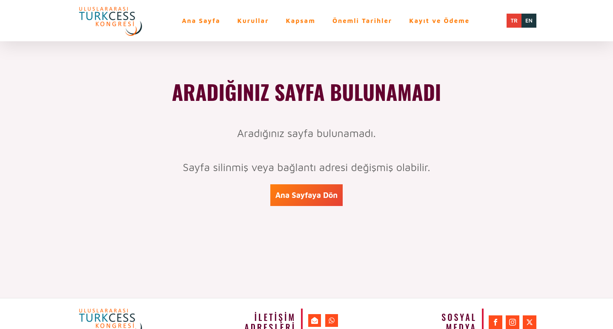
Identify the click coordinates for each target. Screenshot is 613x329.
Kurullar (253, 20)
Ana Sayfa (201, 20)
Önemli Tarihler (362, 20)
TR (514, 20)
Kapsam (300, 20)
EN (529, 20)
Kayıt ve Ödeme (439, 20)
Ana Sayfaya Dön (306, 195)
